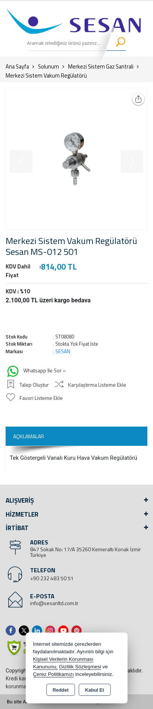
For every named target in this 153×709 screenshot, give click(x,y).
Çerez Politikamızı (53, 674)
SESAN (62, 351)
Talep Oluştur (27, 384)
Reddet (60, 690)
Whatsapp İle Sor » (36, 371)
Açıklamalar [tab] (28, 436)
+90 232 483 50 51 (52, 578)
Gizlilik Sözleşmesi (80, 666)
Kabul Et (94, 690)
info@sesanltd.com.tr (54, 603)
